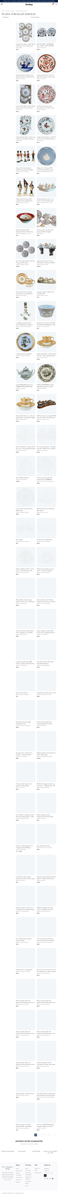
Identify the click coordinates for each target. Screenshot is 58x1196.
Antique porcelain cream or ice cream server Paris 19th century (45, 199)
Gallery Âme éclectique (21, 479)
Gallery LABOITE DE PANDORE (23, 326)
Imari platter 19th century (43, 846)
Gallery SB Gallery (41, 880)
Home (17, 1168)
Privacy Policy (19, 1177)
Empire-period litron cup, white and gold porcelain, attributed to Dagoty (25, 416)
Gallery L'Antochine (20, 78)
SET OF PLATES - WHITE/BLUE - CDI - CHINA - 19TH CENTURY (45, 45)
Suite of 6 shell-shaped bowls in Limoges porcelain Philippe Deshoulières (24, 847)
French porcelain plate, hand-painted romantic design (24, 784)
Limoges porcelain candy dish (24, 354)
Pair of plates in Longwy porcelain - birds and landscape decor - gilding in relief (25, 816)
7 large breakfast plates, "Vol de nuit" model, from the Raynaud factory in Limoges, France (25, 138)
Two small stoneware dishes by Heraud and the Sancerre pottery (45, 939)
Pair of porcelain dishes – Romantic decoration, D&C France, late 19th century (46, 448)
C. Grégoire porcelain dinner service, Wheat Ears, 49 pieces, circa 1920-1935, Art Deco (24, 324)
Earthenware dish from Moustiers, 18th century (46, 509)
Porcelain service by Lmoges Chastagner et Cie (23, 722)
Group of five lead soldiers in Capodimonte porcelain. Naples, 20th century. (24, 169)
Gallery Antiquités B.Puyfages (23, 355)
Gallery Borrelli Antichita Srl (22, 171)
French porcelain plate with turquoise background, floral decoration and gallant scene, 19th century (46, 723)
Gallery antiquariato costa (43, 419)
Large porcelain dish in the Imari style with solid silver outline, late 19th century (45, 76)
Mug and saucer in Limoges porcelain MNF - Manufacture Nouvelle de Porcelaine (24, 1125)
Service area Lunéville (21, 692)
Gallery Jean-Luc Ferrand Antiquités (45, 481)
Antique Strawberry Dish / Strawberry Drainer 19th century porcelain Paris (24, 231)
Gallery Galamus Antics (42, 295)
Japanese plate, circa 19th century (25, 1093)
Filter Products (35, 17)
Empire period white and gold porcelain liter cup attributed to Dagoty (24, 293)
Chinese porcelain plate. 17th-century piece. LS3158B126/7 (45, 478)
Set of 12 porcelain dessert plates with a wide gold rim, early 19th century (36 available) (24, 632)
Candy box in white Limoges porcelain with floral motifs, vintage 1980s (25, 878)
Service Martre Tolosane (22, 477)
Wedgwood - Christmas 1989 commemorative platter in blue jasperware (45, 169)
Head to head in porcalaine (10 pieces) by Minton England (45, 230)
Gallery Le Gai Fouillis (21, 603)
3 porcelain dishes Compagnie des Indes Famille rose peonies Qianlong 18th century (46, 1094)
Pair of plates (19, 539)
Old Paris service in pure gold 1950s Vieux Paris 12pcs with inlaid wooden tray (46, 417)
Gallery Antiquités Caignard (22, 264)
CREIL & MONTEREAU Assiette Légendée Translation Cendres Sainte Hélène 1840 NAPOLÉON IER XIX (45, 386)
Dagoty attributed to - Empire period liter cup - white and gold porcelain (46, 354)
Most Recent (6, 17)
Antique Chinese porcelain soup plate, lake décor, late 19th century (25, 76)
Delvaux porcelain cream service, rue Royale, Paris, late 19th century (25, 908)
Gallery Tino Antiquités (42, 450)
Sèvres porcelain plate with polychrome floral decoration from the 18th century (25, 1002)
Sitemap (18, 1182)
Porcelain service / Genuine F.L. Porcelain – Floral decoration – (24, 753)
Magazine (46, 1168)
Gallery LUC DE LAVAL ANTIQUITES (45, 1097)
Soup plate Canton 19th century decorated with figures (45, 662)
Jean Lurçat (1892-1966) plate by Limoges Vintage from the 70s (45, 1125)
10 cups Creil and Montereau (44, 539)
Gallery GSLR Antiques (21, 295)
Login (26, 1185)
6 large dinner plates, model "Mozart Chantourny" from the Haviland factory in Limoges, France (25, 45)
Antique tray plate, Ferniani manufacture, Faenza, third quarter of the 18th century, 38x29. (46, 1063)
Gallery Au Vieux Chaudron (43, 326)
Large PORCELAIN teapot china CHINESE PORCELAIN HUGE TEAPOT (24, 386)
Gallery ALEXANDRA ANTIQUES (44, 171)
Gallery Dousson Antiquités (22, 541)
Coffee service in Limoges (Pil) (24, 969)
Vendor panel (38, 1172)
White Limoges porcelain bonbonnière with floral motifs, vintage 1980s (45, 816)
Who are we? (19, 1170)
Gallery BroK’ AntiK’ (41, 47)
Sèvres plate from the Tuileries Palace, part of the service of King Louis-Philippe (46, 601)
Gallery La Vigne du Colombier (44, 694)
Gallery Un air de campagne (43, 603)
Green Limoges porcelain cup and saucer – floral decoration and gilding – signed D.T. (25, 570)
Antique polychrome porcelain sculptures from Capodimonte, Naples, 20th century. (24, 200)
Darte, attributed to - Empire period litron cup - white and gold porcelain (25, 447)
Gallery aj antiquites (20, 388)
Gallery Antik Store (41, 725)
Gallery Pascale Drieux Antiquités (44, 942)
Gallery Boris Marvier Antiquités (44, 847)
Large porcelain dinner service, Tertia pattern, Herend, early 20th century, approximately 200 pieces (46, 262)
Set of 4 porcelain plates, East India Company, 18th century (25, 261)
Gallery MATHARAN (41, 388)
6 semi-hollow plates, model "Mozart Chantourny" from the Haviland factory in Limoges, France (25, 107)
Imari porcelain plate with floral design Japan (24, 509)
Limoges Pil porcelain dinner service (46, 692)
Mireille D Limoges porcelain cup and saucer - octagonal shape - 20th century (46, 785)
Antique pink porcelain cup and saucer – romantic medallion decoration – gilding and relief (45, 570)
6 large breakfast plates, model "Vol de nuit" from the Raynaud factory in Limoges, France (46, 138)
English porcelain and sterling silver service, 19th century (46, 753)
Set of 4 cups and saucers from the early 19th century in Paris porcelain (46, 970)
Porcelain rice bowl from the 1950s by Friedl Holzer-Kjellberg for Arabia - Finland (46, 324)
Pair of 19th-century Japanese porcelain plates (24, 939)
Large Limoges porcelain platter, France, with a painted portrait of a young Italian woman (46, 632)
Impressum (18, 1179)
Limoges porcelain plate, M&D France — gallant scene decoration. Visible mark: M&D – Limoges (25, 663)
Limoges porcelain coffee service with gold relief (45, 292)
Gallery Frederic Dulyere (42, 264)
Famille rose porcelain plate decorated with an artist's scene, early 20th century (45, 107)
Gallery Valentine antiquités (22, 572)
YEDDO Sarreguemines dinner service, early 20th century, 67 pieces (45, 909)
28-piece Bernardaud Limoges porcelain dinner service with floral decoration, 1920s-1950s (25, 601)
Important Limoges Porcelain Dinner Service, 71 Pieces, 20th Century (46, 877)
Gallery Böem (19, 47)
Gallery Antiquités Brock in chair (44, 202)
